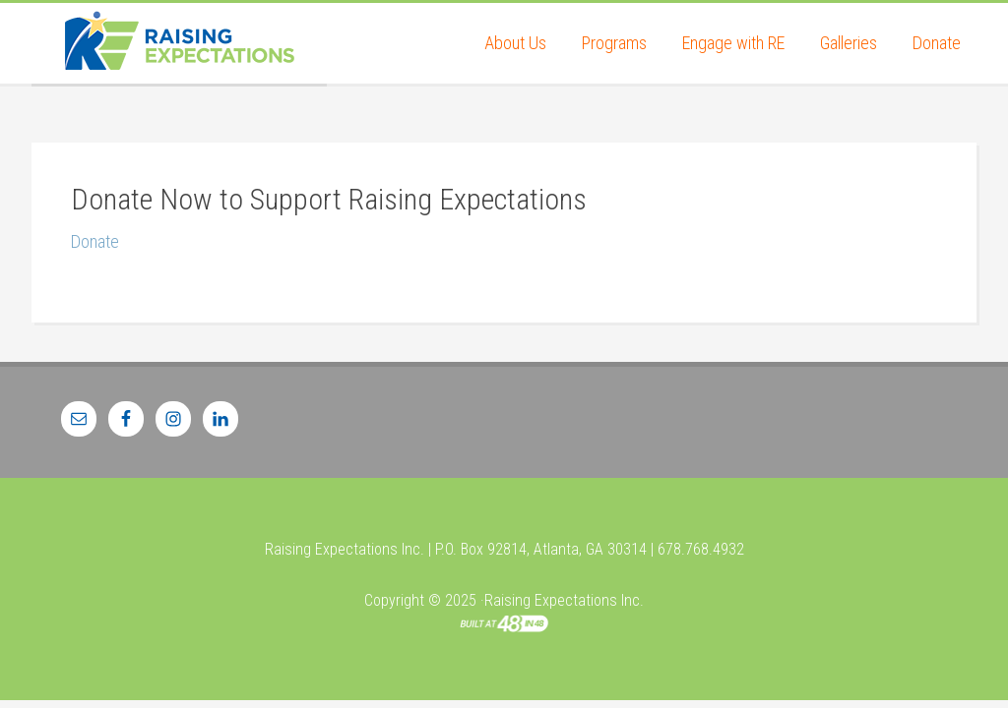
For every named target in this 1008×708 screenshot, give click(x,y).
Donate (95, 241)
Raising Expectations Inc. (179, 43)
